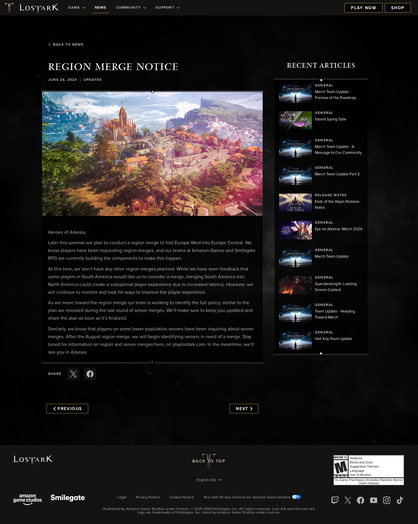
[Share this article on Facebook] (90, 374)
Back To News (66, 45)
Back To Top (208, 461)
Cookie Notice (182, 497)
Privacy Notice (148, 497)
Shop (398, 8)
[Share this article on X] (73, 374)
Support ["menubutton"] (167, 8)
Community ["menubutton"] (131, 8)
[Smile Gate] (68, 500)
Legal (121, 497)
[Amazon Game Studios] (27, 500)
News (100, 8)
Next (244, 409)
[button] (152, 154)
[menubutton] (209, 480)
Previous (67, 409)
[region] (321, 217)
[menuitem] (77, 8)
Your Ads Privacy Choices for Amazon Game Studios (252, 497)
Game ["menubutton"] (76, 8)
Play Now (363, 8)
